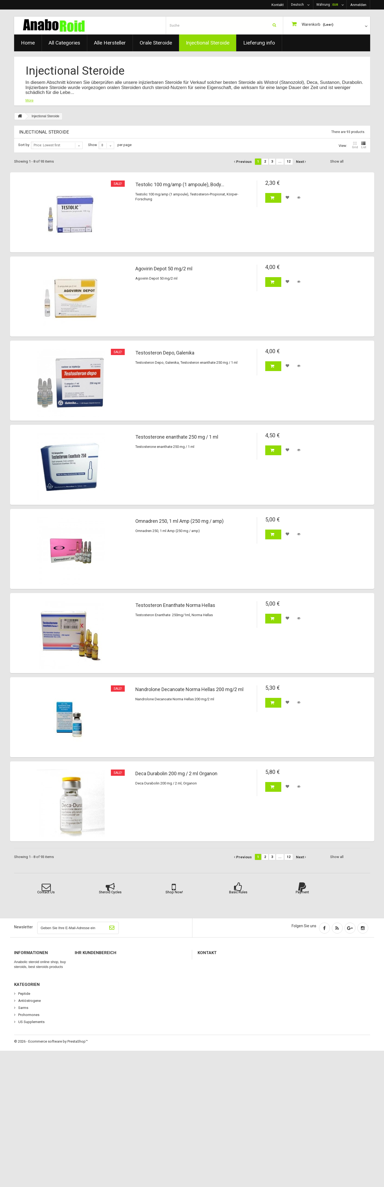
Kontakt (277, 5)
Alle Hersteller (110, 43)
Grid (355, 145)
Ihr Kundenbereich (95, 952)
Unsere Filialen (29, 983)
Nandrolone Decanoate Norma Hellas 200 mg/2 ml (189, 689)
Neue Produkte (29, 969)
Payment (302, 892)
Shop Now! (174, 892)
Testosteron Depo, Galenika (164, 353)
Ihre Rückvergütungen (95, 976)
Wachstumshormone (34, 1037)
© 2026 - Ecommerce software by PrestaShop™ (51, 1178)
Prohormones (28, 1151)
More (30, 100)
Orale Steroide (156, 43)
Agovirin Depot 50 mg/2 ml (163, 268)
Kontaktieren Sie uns (33, 990)
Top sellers (26, 976)
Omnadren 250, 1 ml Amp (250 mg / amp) (179, 521)
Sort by (23, 145)
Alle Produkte (28, 1099)
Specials (24, 962)
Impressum (26, 1030)
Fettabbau (25, 1120)
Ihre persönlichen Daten (96, 990)
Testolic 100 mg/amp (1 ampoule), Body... (179, 184)
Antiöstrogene (29, 1137)
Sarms (22, 1144)
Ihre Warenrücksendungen (98, 969)
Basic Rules (238, 892)
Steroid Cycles (110, 892)
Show (92, 145)
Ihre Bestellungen (91, 962)
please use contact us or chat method (250, 975)
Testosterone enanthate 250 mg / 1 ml (176, 437)
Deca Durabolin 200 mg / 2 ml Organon (176, 773)
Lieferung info (259, 43)
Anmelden (358, 5)
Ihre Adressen (89, 983)
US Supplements (31, 1158)
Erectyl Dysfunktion (32, 1113)
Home (28, 43)
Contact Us (46, 892)
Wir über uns (27, 1004)
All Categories (64, 43)
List (363, 145)
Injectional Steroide (207, 43)
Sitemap (24, 1044)
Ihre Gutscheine (90, 997)
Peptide (23, 1130)
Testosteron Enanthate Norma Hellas (175, 605)
